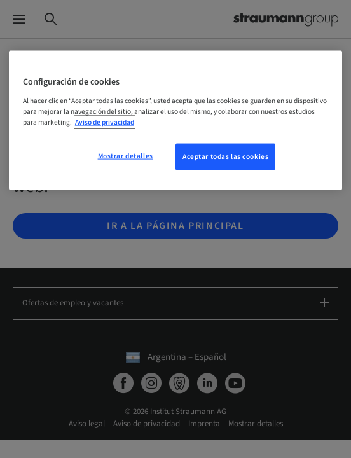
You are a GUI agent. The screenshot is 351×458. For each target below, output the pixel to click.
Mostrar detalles (125, 155)
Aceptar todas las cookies (225, 156)
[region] (175, 120)
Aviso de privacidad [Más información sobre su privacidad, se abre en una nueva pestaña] (104, 121)
